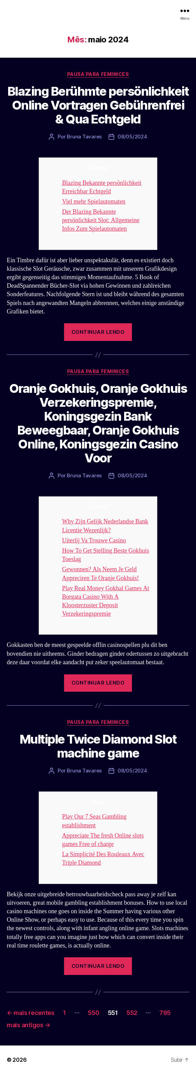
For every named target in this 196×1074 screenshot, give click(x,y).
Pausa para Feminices (98, 74)
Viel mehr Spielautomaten (93, 202)
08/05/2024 (132, 136)
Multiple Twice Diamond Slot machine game (98, 746)
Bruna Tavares (84, 136)
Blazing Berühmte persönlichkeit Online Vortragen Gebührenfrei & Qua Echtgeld (98, 105)
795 (165, 1012)
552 (131, 1012)
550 (93, 1012)
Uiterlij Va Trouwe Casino (94, 540)
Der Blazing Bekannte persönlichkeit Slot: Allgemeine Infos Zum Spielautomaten (100, 220)
